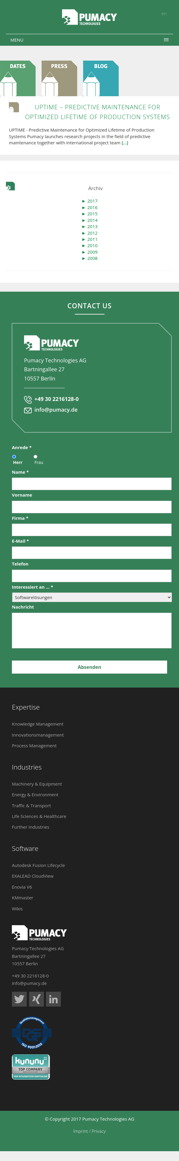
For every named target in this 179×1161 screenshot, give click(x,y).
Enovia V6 (22, 887)
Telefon (20, 564)
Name (20, 472)
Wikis (17, 909)
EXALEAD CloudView (32, 876)
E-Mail (20, 541)
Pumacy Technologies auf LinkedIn (53, 999)
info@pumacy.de (55, 409)
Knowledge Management (38, 724)
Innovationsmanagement (38, 735)
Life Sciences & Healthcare (39, 816)
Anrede (21, 447)
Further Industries (30, 827)
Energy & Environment (35, 794)
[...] (125, 143)
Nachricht (23, 607)
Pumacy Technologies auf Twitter (19, 999)
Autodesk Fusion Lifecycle (38, 865)
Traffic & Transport (31, 805)
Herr (18, 462)
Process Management (34, 745)
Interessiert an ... (32, 587)
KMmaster (22, 898)
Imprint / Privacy (89, 1131)
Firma (20, 518)
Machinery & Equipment (37, 784)
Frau (38, 462)
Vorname (22, 495)
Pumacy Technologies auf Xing (36, 999)
